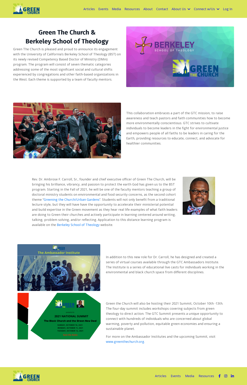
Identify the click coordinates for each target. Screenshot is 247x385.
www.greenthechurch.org (125, 341)
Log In (227, 9)
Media (116, 9)
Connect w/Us (206, 9)
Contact (162, 9)
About (148, 9)
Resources (132, 9)
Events (103, 9)
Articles (89, 9)
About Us (181, 9)
